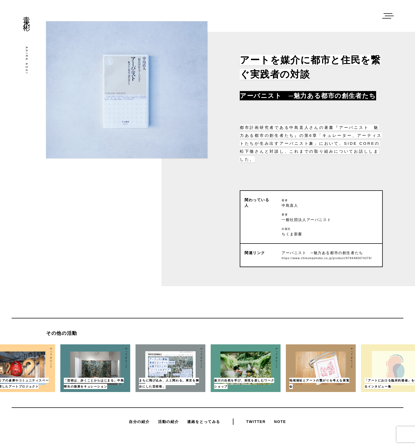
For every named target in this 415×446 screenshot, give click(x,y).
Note (280, 422)
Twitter (255, 422)
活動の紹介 (168, 422)
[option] (245, 368)
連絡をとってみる (203, 422)
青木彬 (26, 16)
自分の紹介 (139, 422)
